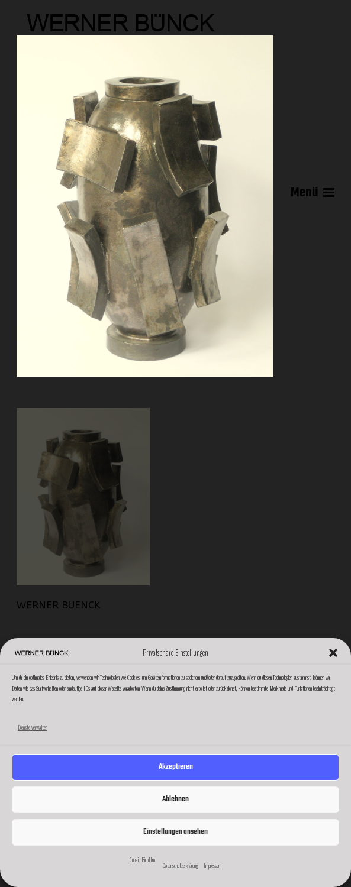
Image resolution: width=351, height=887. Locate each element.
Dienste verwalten (32, 727)
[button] (333, 653)
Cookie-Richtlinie (143, 860)
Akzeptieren (176, 766)
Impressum (212, 865)
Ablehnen (175, 799)
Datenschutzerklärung (180, 865)
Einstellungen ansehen (175, 832)
